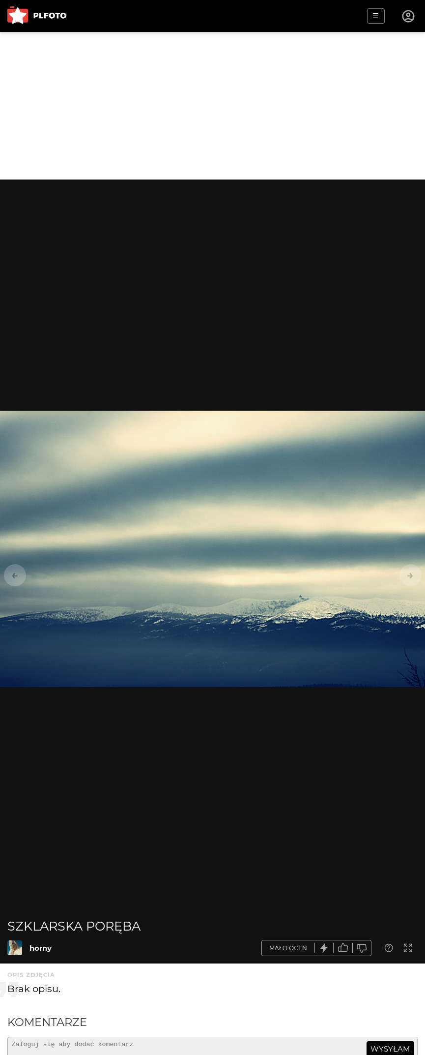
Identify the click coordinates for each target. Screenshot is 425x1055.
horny (40, 948)
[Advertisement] (212, 106)
